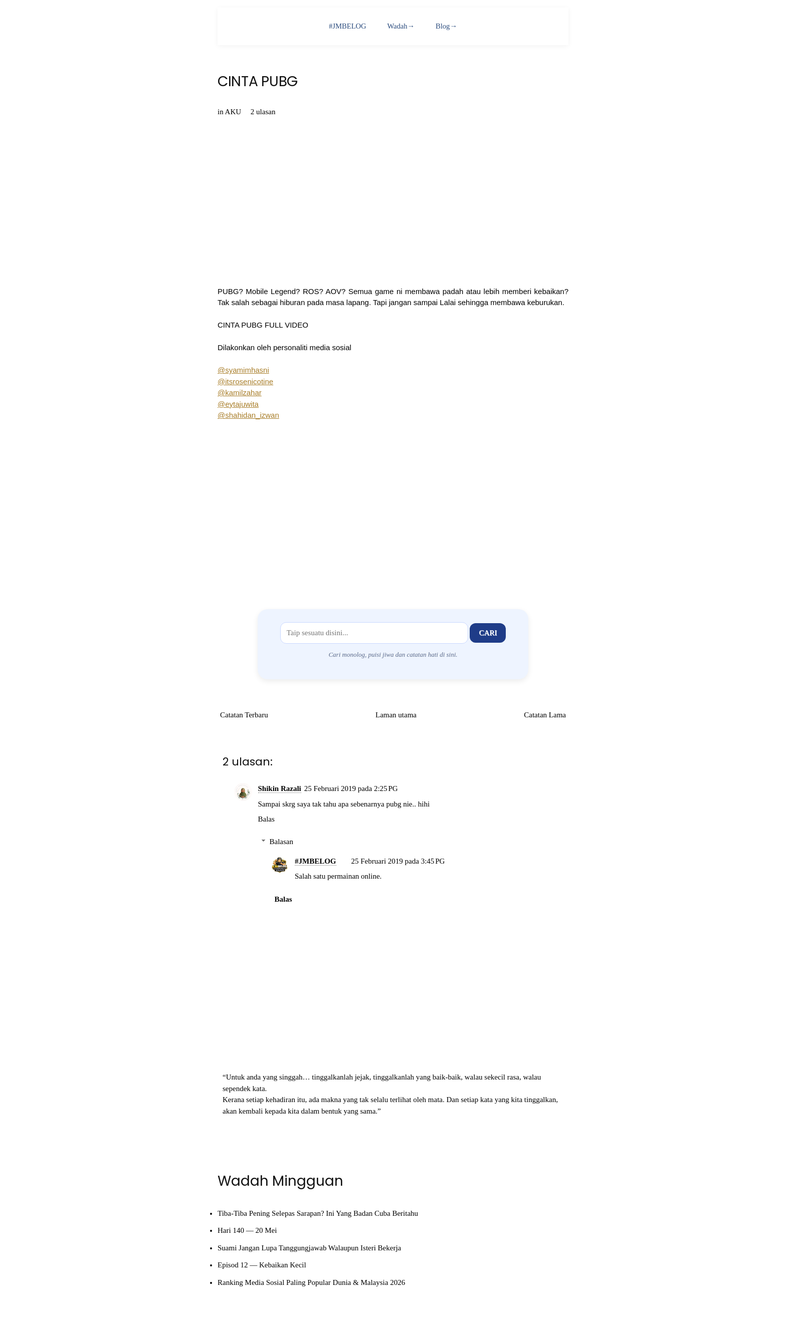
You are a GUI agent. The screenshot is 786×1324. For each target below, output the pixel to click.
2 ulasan (263, 112)
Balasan (281, 842)
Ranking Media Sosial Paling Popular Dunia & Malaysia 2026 (311, 1282)
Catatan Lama (545, 715)
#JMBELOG (347, 26)
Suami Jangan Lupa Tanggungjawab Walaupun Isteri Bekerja (309, 1248)
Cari (488, 633)
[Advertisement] (393, 507)
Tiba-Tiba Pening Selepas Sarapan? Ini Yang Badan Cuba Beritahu (318, 1213)
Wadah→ (401, 26)
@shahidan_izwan (248, 415)
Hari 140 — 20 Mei (247, 1230)
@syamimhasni (243, 370)
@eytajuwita (238, 404)
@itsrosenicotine (245, 381)
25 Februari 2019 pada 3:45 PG (398, 861)
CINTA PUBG (258, 82)
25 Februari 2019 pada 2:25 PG (351, 788)
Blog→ (447, 26)
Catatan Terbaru (244, 715)
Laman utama (396, 715)
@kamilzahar (240, 392)
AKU (233, 112)
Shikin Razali (279, 788)
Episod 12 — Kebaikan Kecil (262, 1265)
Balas (266, 819)
